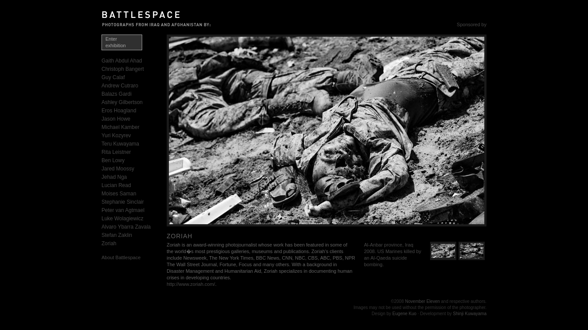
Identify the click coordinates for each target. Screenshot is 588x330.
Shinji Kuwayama (469, 313)
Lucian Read (116, 185)
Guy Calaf (113, 77)
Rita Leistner (116, 152)
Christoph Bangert (123, 69)
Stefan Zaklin (117, 235)
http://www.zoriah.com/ (191, 284)
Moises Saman (119, 194)
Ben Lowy (113, 160)
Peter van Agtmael (123, 210)
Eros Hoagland (119, 111)
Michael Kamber (121, 127)
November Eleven (422, 301)
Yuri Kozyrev (116, 135)
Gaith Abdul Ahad (122, 61)
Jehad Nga (114, 177)
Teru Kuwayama (120, 144)
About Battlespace (121, 257)
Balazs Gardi (117, 94)
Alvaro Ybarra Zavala (126, 227)
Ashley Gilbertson (122, 102)
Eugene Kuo (404, 313)
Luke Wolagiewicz (123, 218)
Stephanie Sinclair (123, 202)
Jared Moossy (118, 169)
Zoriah (109, 243)
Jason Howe (116, 119)
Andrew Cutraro (120, 86)
